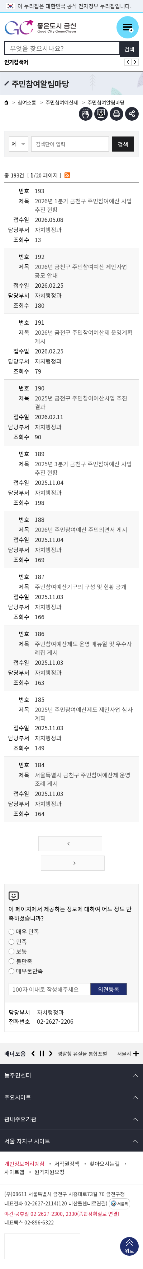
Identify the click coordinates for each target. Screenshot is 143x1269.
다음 (50, 1053)
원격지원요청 (49, 1172)
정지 (42, 1053)
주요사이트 (17, 1097)
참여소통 (27, 102)
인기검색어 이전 (128, 62)
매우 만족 (27, 931)
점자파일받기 (101, 114)
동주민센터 (17, 1075)
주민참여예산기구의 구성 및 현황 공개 (81, 586)
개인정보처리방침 (24, 1164)
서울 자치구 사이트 (27, 1140)
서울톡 (122, 1204)
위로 (129, 1251)
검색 (123, 144)
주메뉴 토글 (127, 27)
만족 (21, 941)
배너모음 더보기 (136, 1053)
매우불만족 (29, 971)
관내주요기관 (20, 1119)
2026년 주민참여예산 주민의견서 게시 (81, 529)
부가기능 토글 (132, 114)
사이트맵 (14, 1172)
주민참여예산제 (62, 102)
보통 (21, 951)
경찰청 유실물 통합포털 (83, 1053)
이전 (33, 1053)
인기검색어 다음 (135, 62)
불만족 (24, 961)
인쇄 (116, 114)
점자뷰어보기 (85, 114)
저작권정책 (67, 1164)
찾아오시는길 (105, 1164)
